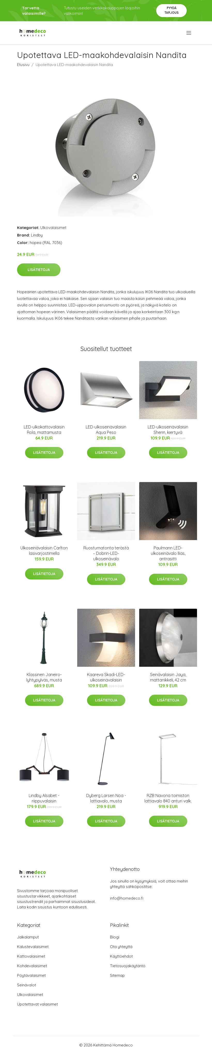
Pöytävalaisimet (31, 975)
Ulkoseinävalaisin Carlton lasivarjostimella (44, 550)
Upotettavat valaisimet (37, 1004)
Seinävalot (26, 985)
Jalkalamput (28, 937)
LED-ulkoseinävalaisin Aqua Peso (106, 429)
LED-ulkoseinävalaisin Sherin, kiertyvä (168, 429)
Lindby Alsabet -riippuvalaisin (44, 798)
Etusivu (23, 64)
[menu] (189, 33)
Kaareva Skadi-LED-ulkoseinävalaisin (106, 677)
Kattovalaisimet (31, 956)
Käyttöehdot (121, 956)
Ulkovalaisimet (53, 227)
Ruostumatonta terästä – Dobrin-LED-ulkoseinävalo (106, 553)
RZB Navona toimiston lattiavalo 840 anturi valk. (168, 798)
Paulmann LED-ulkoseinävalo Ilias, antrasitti (168, 553)
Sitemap (117, 975)
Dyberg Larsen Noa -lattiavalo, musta (106, 798)
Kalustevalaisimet (33, 946)
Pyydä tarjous (171, 10)
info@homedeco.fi (126, 898)
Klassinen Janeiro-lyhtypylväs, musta (44, 677)
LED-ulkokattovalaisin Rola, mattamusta (44, 429)
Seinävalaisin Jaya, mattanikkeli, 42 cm (168, 677)
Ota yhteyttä (121, 946)
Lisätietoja (39, 269)
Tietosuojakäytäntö (127, 965)
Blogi (114, 937)
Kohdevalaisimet (32, 965)
